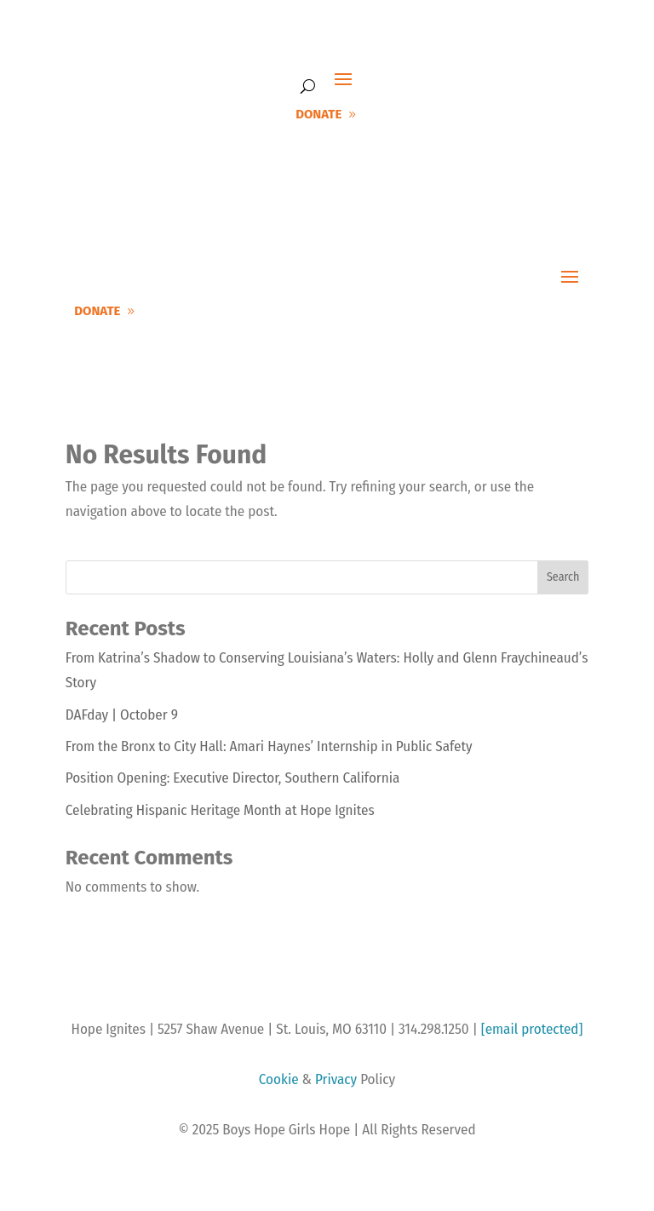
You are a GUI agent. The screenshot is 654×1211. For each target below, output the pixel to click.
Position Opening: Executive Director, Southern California (233, 778)
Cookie (279, 1079)
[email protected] (532, 1029)
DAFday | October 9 (122, 715)
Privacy (336, 1079)
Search (563, 577)
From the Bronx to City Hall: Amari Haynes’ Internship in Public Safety (269, 746)
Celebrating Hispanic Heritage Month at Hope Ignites (220, 810)
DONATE (318, 114)
